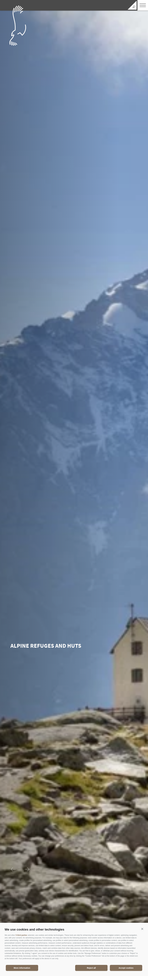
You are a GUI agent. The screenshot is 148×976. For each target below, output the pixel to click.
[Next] (27, 869)
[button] (142, 929)
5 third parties (21, 935)
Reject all (91, 968)
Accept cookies (126, 968)
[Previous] (13, 869)
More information (22, 968)
